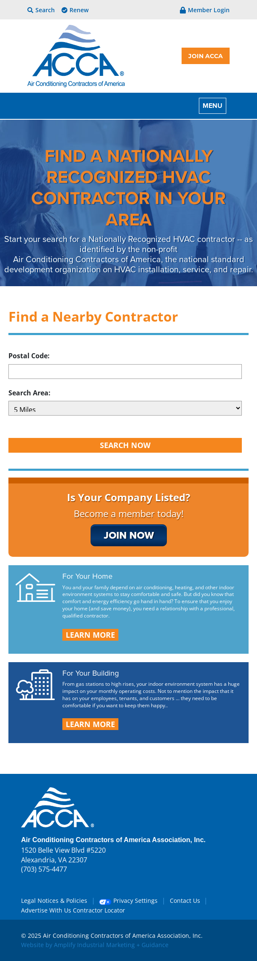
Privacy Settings (128, 901)
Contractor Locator (99, 910)
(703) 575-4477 (44, 869)
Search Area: (29, 392)
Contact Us (185, 901)
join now (129, 535)
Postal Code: (29, 355)
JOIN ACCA (205, 56)
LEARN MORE (90, 635)
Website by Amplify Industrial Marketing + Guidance (95, 945)
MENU (212, 105)
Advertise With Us (46, 910)
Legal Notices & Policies (54, 901)
